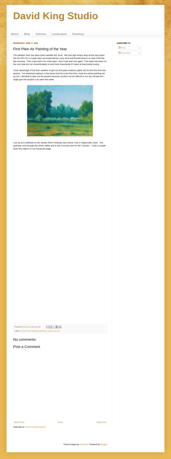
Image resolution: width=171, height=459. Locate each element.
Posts (122, 48)
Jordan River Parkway (29, 331)
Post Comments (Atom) (35, 427)
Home (60, 422)
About (14, 34)
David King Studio (55, 15)
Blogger (103, 444)
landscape (43, 331)
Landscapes (59, 34)
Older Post (101, 422)
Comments (125, 53)
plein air (57, 331)
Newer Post (19, 422)
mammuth (84, 444)
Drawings (78, 34)
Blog (27, 34)
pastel (50, 331)
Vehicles (41, 34)
